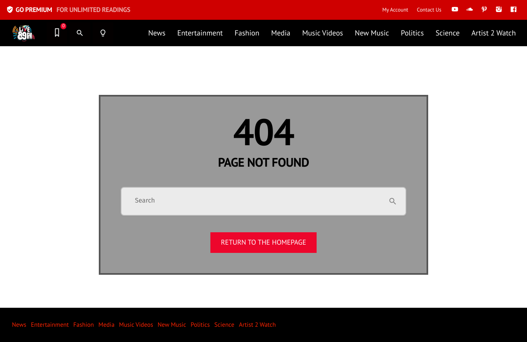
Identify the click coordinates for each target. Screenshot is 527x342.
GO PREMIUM (68, 9)
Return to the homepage (263, 242)
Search (145, 201)
